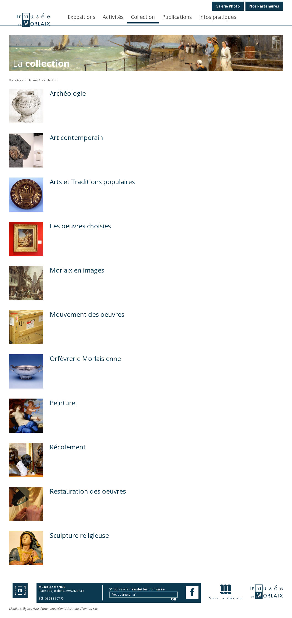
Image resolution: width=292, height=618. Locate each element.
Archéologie (68, 93)
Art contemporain (76, 137)
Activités (113, 17)
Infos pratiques (217, 17)
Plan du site (89, 608)
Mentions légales (20, 608)
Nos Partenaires (45, 608)
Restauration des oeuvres (88, 491)
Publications (177, 17)
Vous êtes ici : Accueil (23, 80)
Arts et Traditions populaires (92, 181)
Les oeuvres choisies (80, 225)
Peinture (62, 402)
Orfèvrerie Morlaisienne (85, 358)
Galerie (228, 6)
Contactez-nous (68, 608)
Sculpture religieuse (79, 535)
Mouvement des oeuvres (87, 314)
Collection (143, 17)
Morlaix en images (77, 270)
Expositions (81, 17)
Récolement (68, 447)
